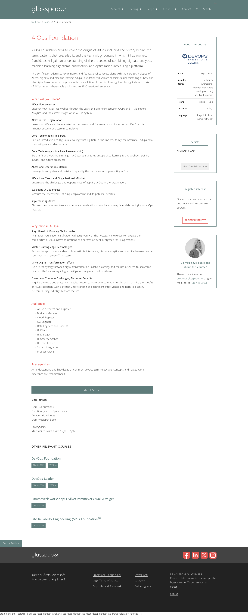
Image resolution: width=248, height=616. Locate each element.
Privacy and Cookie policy (107, 575)
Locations (140, 580)
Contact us (188, 9)
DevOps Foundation (46, 458)
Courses (48, 22)
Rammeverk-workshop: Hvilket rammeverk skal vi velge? (72, 499)
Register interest (195, 220)
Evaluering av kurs (145, 586)
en (215, 2)
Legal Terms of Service (105, 580)
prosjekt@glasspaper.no (190, 278)
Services (115, 9)
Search (207, 9)
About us (168, 9)
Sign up (174, 593)
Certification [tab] (92, 389)
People (150, 9)
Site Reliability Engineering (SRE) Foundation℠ (66, 519)
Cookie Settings (11, 543)
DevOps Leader (42, 479)
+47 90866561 (199, 282)
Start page (36, 22)
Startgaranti (141, 575)
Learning (133, 9)
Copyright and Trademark (107, 586)
